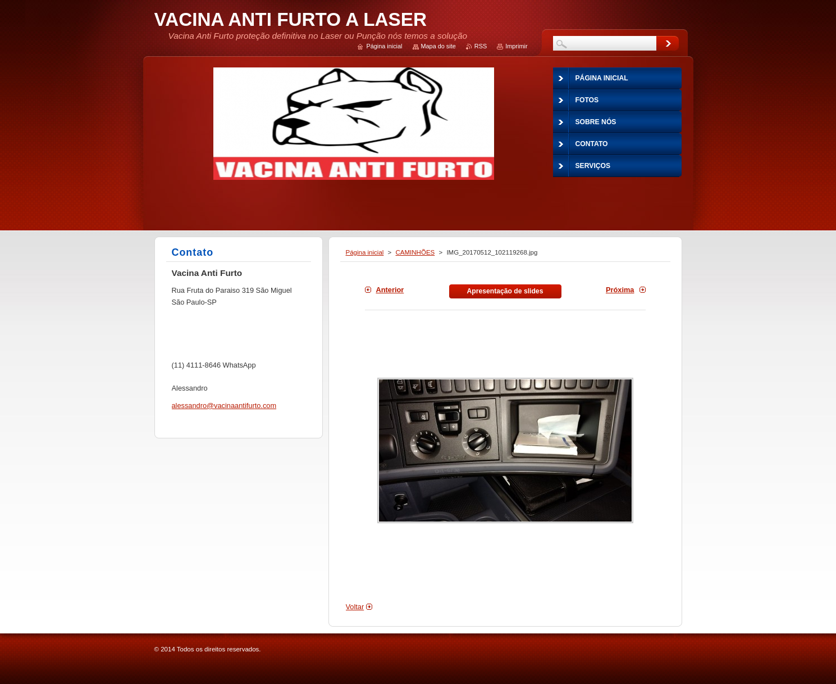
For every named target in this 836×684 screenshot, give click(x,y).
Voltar (355, 607)
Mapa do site (438, 46)
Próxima (620, 290)
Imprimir (516, 46)
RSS (480, 46)
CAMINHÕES (415, 252)
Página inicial (365, 252)
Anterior (390, 290)
